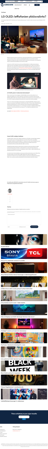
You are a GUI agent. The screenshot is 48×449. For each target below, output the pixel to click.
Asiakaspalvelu (2, 429)
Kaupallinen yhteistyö (3, 436)
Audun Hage (3, 23)
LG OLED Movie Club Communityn (25, 68)
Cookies (1, 432)
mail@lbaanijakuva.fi (16, 430)
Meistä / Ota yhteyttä (3, 433)
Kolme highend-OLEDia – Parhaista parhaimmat (20, 111)
